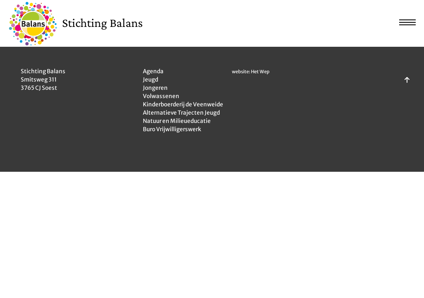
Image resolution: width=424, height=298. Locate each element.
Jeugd (150, 79)
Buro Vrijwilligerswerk (172, 129)
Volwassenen (161, 96)
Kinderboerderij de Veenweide (183, 104)
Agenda (153, 71)
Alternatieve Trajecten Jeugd (181, 112)
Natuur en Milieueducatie (177, 121)
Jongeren (155, 87)
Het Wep (260, 71)
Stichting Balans (102, 22)
